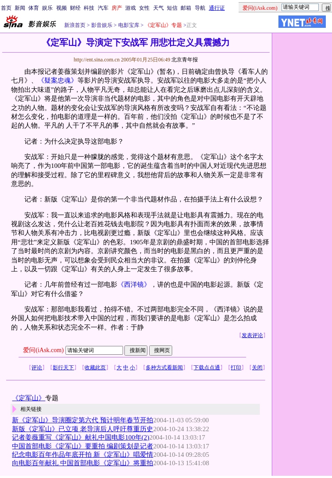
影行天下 (63, 367)
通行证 (217, 8)
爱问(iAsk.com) (43, 350)
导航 (200, 8)
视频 (61, 8)
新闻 (20, 8)
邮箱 (186, 8)
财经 (75, 8)
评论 (36, 367)
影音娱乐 (101, 25)
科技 (89, 8)
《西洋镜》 (134, 284)
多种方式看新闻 (164, 367)
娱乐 (47, 8)
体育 (33, 8)
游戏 (130, 8)
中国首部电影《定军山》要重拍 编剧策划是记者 (82, 446)
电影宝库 (128, 25)
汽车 (103, 8)
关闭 (257, 367)
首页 (6, 8)
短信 (172, 8)
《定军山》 (28, 398)
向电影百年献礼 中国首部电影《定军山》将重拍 (82, 463)
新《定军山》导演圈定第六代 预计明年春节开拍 (82, 420)
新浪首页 (74, 25)
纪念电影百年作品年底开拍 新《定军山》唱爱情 (82, 454)
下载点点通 (206, 367)
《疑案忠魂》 (57, 80)
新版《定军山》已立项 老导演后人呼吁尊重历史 (82, 428)
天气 (158, 8)
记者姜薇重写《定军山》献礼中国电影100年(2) (80, 437)
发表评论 (252, 335)
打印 (236, 367)
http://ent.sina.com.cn (97, 60)
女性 (144, 8)
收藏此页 (95, 367)
